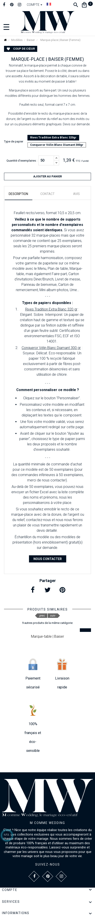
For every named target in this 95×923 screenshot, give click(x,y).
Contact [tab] (47, 194)
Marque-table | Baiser (47, 636)
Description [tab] (18, 194)
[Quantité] (46, 160)
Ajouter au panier (47, 176)
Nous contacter (47, 559)
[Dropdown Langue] (48, 4)
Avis (76, 194)
